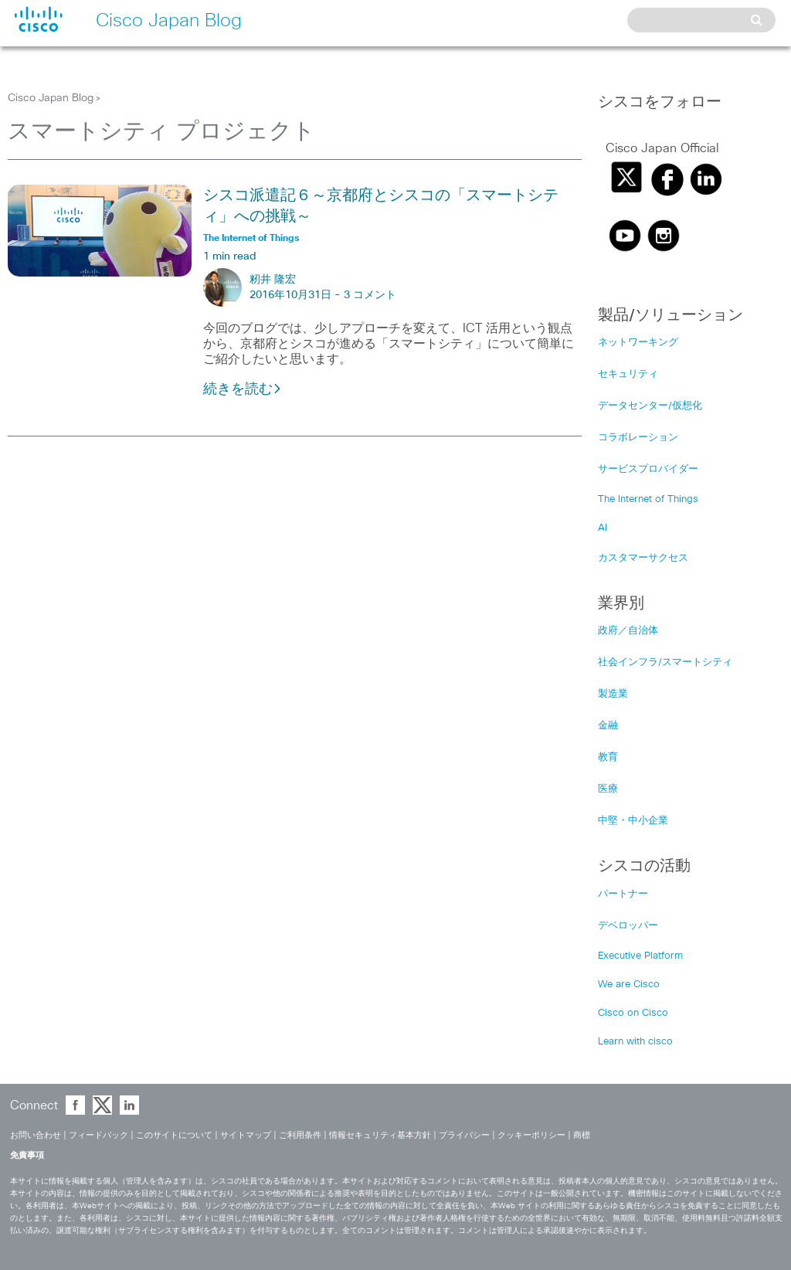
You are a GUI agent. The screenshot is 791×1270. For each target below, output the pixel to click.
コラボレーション (638, 438)
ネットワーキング (638, 343)
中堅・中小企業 (633, 821)
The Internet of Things (648, 499)
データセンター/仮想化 (650, 406)
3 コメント (370, 295)
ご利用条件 (300, 1135)
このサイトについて (174, 1135)
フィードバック (98, 1135)
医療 (608, 789)
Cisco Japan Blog (50, 98)
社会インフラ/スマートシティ (665, 662)
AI (602, 528)
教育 (608, 757)
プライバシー (464, 1135)
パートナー (623, 894)
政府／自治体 (628, 631)
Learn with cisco (635, 1042)
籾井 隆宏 (273, 279)
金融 (608, 726)
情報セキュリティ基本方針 (380, 1135)
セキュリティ (628, 374)
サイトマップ (245, 1135)
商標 (581, 1135)
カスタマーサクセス (643, 558)
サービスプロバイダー (648, 469)
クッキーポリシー (531, 1135)
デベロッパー (628, 926)
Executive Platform (640, 956)
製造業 (613, 694)
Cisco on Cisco (633, 1013)
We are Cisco (629, 985)
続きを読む (242, 389)
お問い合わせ (35, 1135)
